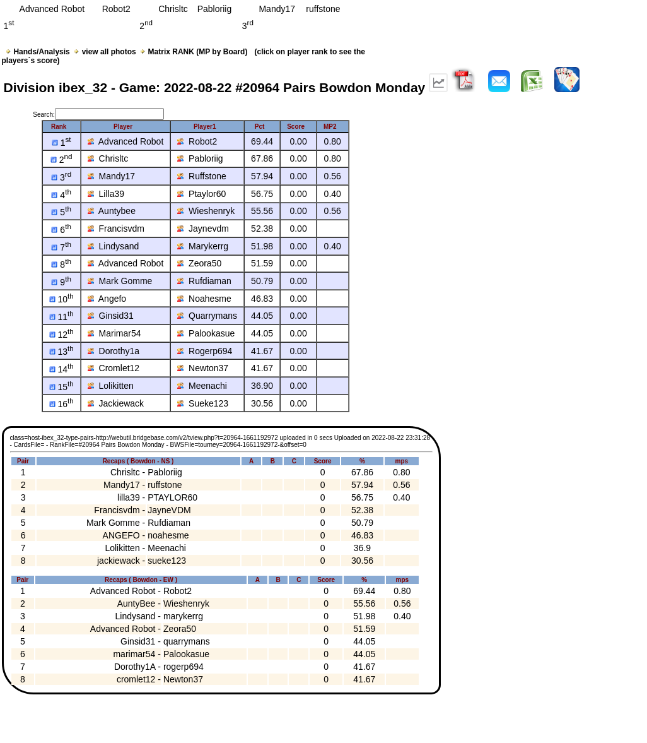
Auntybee (112, 211)
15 (61, 387)
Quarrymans (207, 316)
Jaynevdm (203, 228)
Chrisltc (108, 158)
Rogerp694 (204, 351)
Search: (98, 114)
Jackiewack (116, 403)
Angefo (107, 299)
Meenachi (201, 386)
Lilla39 (106, 194)
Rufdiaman (204, 281)
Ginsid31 (111, 316)
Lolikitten (111, 386)
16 (61, 404)
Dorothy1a (113, 351)
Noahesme (204, 299)
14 (61, 369)
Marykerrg (202, 246)
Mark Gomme (120, 281)
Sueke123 (202, 403)
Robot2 (197, 141)
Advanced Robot (126, 141)
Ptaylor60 (201, 194)
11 (61, 317)
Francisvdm (116, 228)
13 (61, 352)
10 (61, 299)
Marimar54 (114, 333)
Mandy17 (111, 176)
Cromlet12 (113, 368)
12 (61, 335)
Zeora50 (199, 263)
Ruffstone (201, 176)
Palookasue (206, 333)
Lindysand (113, 246)
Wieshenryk (206, 211)
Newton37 (202, 368)
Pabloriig (200, 158)
